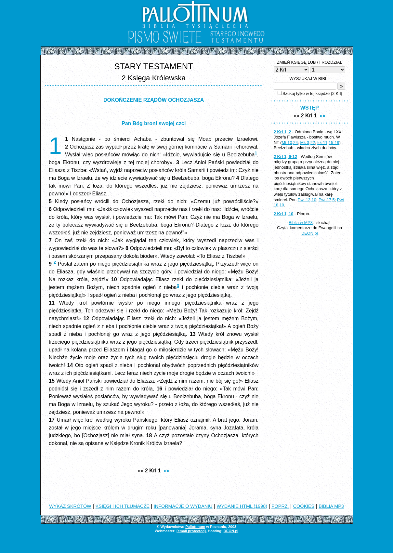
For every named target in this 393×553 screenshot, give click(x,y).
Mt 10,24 (290, 142)
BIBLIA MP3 (331, 506)
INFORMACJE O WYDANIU (183, 506)
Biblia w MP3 (301, 222)
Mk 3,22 (307, 142)
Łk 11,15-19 (328, 142)
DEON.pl (309, 233)
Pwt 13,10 (307, 199)
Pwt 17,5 (327, 199)
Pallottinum (195, 527)
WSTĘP (309, 108)
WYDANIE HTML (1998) (242, 506)
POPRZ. (280, 506)
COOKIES (304, 506)
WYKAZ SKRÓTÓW (70, 506)
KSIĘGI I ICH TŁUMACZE (123, 506)
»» (167, 470)
